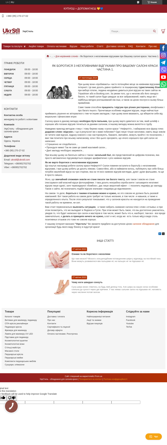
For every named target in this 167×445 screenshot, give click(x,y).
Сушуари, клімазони (14, 364)
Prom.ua (98, 376)
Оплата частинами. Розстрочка (62, 334)
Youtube (130, 323)
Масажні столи (12, 351)
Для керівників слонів (67, 56)
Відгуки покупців (94, 323)
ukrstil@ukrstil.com (20, 159)
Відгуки (73, 46)
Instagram (130, 316)
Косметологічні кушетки (16, 340)
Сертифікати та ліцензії (58, 327)
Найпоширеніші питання (98, 316)
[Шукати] (154, 31)
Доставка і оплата (115, 46)
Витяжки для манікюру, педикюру (21, 320)
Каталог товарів (12, 316)
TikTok (129, 327)
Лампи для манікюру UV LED (19, 334)
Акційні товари (36, 46)
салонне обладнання (143, 224)
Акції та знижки (94, 320)
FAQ (130, 46)
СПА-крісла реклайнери (16, 323)
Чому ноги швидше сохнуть (87, 282)
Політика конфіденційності (115, 379)
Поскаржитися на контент (90, 379)
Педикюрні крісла (13, 327)
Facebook (130, 320)
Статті (100, 46)
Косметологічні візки (14, 344)
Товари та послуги (12, 46)
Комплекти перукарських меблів (20, 361)
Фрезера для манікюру (16, 330)
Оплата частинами (56, 46)
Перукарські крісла (14, 354)
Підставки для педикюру (16, 337)
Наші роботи (86, 46)
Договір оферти (55, 330)
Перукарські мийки (14, 357)
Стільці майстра (12, 347)
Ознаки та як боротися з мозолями (91, 254)
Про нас (153, 46)
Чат (153, 436)
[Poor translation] (12, 398)
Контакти (140, 46)
